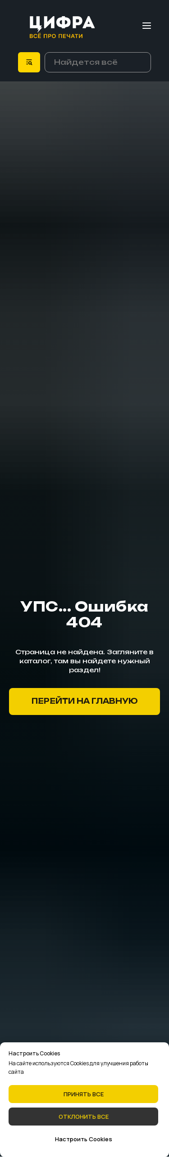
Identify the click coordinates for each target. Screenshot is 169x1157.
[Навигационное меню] (146, 25)
